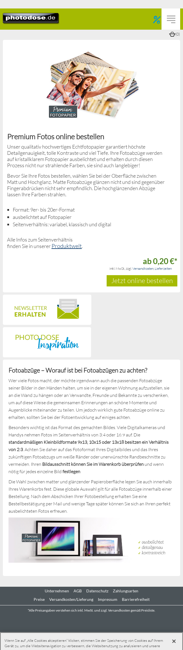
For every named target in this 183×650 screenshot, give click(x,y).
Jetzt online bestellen (142, 280)
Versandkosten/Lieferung (71, 599)
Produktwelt (66, 245)
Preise (39, 599)
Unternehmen (57, 591)
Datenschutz (97, 591)
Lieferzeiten (163, 268)
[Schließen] (174, 641)
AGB (78, 591)
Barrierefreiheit (136, 599)
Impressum (107, 599)
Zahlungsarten (125, 591)
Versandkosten (143, 268)
